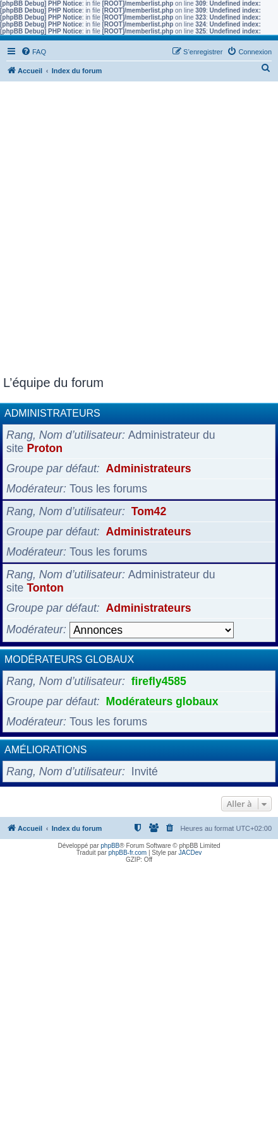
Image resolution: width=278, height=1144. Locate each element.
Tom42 (148, 511)
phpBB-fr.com (128, 852)
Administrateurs (52, 413)
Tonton (45, 587)
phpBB (109, 845)
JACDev (190, 852)
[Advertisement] (139, 230)
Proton (45, 448)
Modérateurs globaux (69, 659)
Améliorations (45, 749)
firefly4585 (158, 681)
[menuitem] (33, 51)
